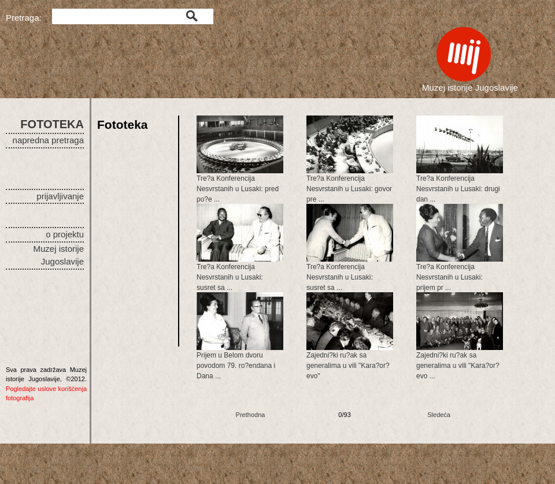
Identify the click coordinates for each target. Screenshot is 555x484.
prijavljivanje (60, 196)
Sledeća (438, 414)
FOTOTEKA (52, 124)
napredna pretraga (48, 140)
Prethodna (250, 414)
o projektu (65, 234)
